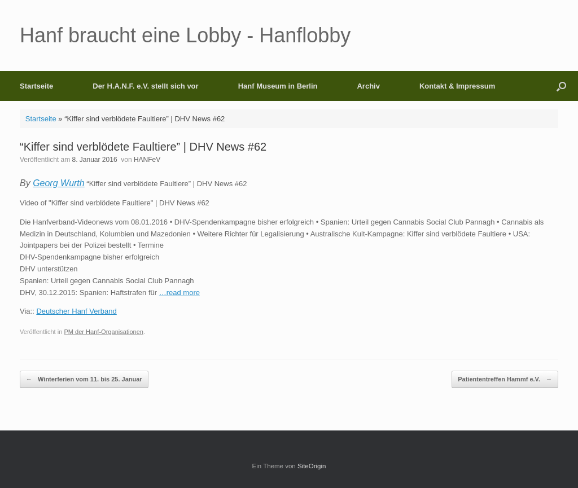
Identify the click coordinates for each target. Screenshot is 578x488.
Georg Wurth (59, 183)
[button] (561, 86)
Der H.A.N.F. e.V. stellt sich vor (145, 86)
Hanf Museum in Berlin (278, 86)
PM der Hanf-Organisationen (103, 331)
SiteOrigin (311, 466)
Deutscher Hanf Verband (76, 311)
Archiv (368, 86)
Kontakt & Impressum (457, 86)
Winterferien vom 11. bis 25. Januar (84, 379)
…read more (179, 292)
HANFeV (147, 160)
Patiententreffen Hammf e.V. (505, 379)
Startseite (36, 86)
